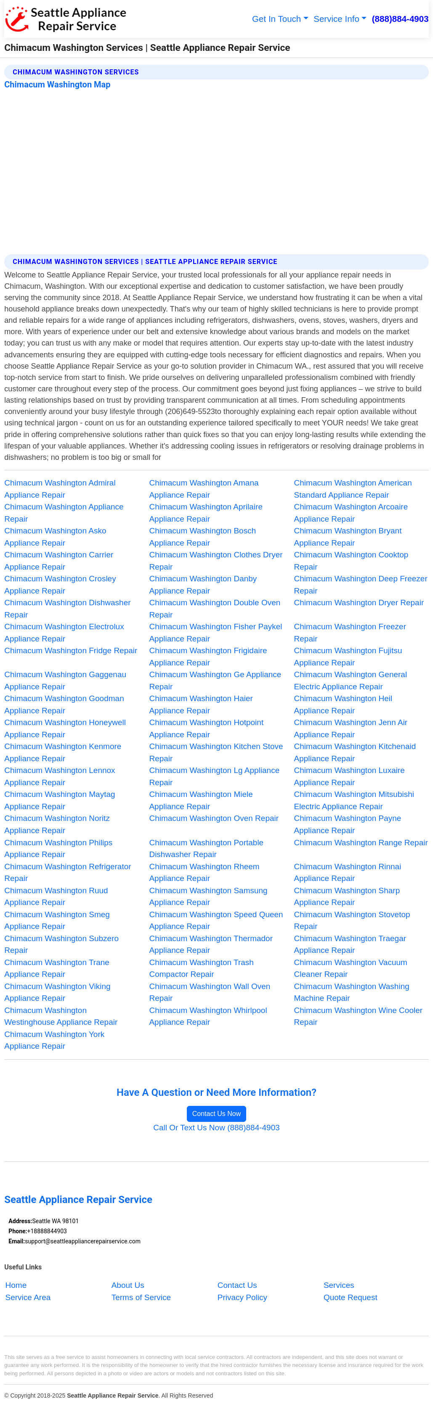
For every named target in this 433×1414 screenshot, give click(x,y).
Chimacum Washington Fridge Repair (70, 650)
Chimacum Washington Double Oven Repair (214, 608)
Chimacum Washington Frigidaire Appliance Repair (208, 656)
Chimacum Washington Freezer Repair (350, 632)
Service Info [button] (336, 19)
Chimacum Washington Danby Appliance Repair (203, 584)
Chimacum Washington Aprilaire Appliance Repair (206, 512)
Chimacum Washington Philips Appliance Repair (58, 848)
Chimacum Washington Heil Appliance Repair (343, 704)
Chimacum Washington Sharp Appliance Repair (347, 896)
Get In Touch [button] (276, 19)
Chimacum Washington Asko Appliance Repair (55, 536)
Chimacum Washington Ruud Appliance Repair (56, 896)
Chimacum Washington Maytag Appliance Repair (59, 800)
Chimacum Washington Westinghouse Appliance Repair (60, 1016)
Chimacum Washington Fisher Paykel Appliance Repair (215, 632)
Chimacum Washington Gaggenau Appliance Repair (65, 680)
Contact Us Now (216, 1113)
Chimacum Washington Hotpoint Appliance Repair (206, 728)
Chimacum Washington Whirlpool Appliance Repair (208, 1016)
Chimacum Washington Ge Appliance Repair (215, 680)
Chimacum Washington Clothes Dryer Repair (215, 560)
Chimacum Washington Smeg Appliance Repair (57, 920)
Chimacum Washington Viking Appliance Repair (57, 992)
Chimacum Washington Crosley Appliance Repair (60, 584)
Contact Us (237, 1285)
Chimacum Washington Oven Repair (214, 818)
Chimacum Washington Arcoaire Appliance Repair (351, 512)
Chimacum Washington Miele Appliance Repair (200, 800)
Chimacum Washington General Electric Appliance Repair (350, 680)
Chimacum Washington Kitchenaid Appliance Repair (355, 752)
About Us (128, 1285)
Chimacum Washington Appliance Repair (63, 512)
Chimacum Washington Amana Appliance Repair (203, 488)
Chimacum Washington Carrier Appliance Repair (58, 560)
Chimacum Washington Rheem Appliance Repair (204, 872)
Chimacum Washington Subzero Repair (61, 944)
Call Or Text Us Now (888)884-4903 (216, 1127)
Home (16, 1285)
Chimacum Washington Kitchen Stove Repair (216, 752)
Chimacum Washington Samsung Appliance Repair (208, 896)
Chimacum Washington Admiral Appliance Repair (59, 488)
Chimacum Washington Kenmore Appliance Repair (62, 752)
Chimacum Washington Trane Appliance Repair (56, 968)
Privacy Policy (242, 1297)
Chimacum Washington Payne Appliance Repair (347, 824)
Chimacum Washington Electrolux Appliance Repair (64, 632)
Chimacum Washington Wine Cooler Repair (358, 1016)
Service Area (28, 1297)
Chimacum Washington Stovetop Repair (352, 920)
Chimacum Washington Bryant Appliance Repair (348, 536)
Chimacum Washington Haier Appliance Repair (200, 704)
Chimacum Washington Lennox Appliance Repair (59, 776)
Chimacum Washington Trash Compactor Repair (201, 968)
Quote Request (350, 1297)
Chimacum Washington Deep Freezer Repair (361, 584)
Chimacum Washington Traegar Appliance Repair (350, 944)
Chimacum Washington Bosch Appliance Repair (202, 536)
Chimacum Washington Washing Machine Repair (351, 992)
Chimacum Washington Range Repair (361, 842)
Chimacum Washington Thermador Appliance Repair (211, 944)
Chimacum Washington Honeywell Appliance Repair (65, 728)
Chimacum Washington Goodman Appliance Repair (64, 704)
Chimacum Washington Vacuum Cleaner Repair (350, 968)
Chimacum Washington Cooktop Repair (351, 560)
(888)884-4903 (400, 19)
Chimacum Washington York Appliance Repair (54, 1040)
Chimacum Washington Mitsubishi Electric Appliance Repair (354, 800)
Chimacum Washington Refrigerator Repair (67, 872)
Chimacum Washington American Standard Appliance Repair (353, 488)
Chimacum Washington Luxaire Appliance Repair (349, 776)
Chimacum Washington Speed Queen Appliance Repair (216, 920)
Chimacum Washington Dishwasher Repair (67, 608)
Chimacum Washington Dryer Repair (359, 602)
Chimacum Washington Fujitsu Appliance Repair (348, 656)
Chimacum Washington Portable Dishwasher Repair (206, 848)
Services (339, 1285)
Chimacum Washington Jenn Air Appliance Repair (351, 728)
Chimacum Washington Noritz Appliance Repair (57, 824)
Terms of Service (141, 1297)
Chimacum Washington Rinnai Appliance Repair (347, 872)
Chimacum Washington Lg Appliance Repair (214, 776)
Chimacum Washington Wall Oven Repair (209, 992)
